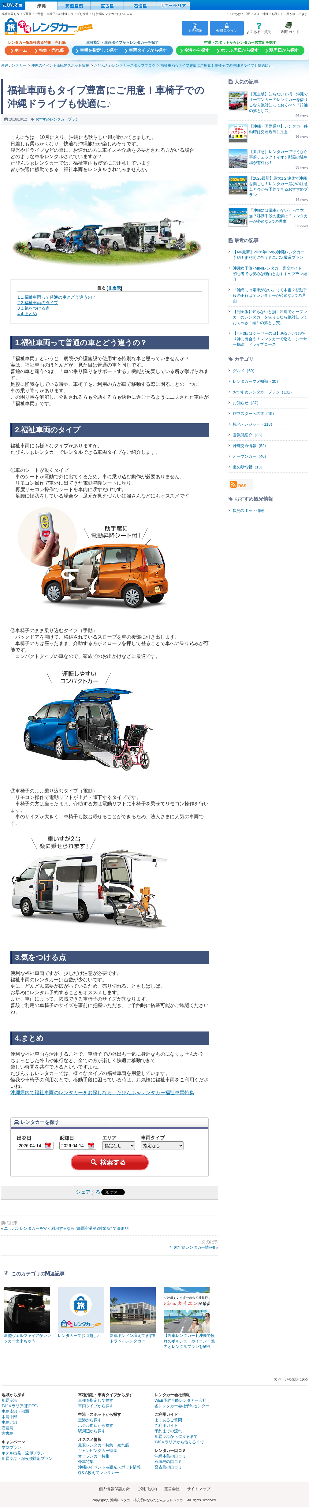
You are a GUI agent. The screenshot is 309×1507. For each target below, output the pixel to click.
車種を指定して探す (95, 1400)
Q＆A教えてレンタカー (98, 1472)
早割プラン (11, 1447)
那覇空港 (9, 1400)
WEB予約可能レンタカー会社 (180, 1400)
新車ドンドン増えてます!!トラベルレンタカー (134, 1315)
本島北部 (9, 1422)
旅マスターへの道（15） (254, 413)
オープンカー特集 (93, 1456)
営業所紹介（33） (249, 435)
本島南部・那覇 (15, 1411)
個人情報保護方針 (114, 1488)
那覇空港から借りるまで (176, 1436)
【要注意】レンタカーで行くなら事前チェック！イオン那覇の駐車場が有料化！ (278, 157)
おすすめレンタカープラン (57, 119)
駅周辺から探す (92, 1431)
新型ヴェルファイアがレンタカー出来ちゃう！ (28, 1315)
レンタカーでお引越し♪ (81, 1312)
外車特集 (86, 1461)
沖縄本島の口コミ (170, 1456)
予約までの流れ (168, 1431)
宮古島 (7, 1433)
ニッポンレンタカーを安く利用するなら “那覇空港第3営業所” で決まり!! (67, 1228)
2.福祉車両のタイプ (37, 302)
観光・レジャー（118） (253, 424)
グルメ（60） (245, 370)
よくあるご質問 (257, 28)
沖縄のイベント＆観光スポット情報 (109, 1467)
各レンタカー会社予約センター (181, 1406)
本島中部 (9, 1417)
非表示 (114, 288)
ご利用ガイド (286, 28)
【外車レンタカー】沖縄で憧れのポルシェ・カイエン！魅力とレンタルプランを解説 (189, 1318)
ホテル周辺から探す (95, 1425)
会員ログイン (227, 27)
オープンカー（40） (250, 456)
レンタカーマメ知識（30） (256, 381)
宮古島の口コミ (168, 1467)
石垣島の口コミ (168, 1461)
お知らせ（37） (247, 403)
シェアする (88, 1192)
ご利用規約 (147, 1488)
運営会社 (172, 1488)
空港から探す (90, 1420)
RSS (238, 484)
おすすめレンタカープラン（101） (263, 392)
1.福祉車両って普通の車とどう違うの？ (56, 297)
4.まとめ (27, 313)
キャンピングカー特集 (97, 1450)
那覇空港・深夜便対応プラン (27, 1458)
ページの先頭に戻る (293, 1379)
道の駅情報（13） (249, 467)
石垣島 (7, 1428)
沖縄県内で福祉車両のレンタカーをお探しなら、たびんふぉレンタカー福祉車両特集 (102, 1092)
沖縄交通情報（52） (250, 445)
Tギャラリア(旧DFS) (20, 1406)
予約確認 (195, 27)
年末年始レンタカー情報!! (192, 1247)
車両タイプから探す (95, 1406)
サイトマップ (198, 1488)
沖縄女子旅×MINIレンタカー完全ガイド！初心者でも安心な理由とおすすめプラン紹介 (270, 274)
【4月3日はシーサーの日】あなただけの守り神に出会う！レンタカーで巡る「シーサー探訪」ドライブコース (270, 339)
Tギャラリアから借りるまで (179, 1442)
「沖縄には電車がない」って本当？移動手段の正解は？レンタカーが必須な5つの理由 (278, 216)
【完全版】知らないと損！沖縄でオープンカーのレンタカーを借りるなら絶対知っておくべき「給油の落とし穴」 (270, 317)
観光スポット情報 (248, 510)
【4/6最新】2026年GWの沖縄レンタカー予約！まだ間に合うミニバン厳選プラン (268, 255)
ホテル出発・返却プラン (23, 1453)
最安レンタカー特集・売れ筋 (103, 1445)
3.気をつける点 (33, 308)
